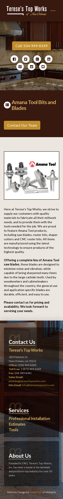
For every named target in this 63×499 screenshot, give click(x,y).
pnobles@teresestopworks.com (27, 381)
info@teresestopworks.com (38, 385)
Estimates (17, 424)
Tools (13, 429)
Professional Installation (29, 418)
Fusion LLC (36, 492)
